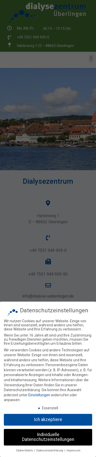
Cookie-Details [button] (25, 448)
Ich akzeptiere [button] (48, 417)
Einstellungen (39, 393)
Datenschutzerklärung (50, 448)
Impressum (73, 448)
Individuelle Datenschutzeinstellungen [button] (48, 435)
